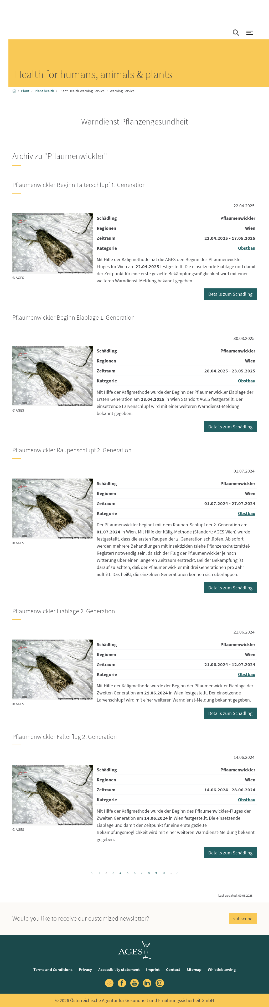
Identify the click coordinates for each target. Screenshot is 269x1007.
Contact (173, 969)
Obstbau (246, 248)
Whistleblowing (222, 969)
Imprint (153, 969)
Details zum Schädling (230, 294)
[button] (236, 33)
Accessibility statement (119, 969)
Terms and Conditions (53, 969)
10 (163, 872)
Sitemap (194, 969)
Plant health (44, 91)
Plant (25, 91)
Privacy (85, 969)
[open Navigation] (249, 33)
